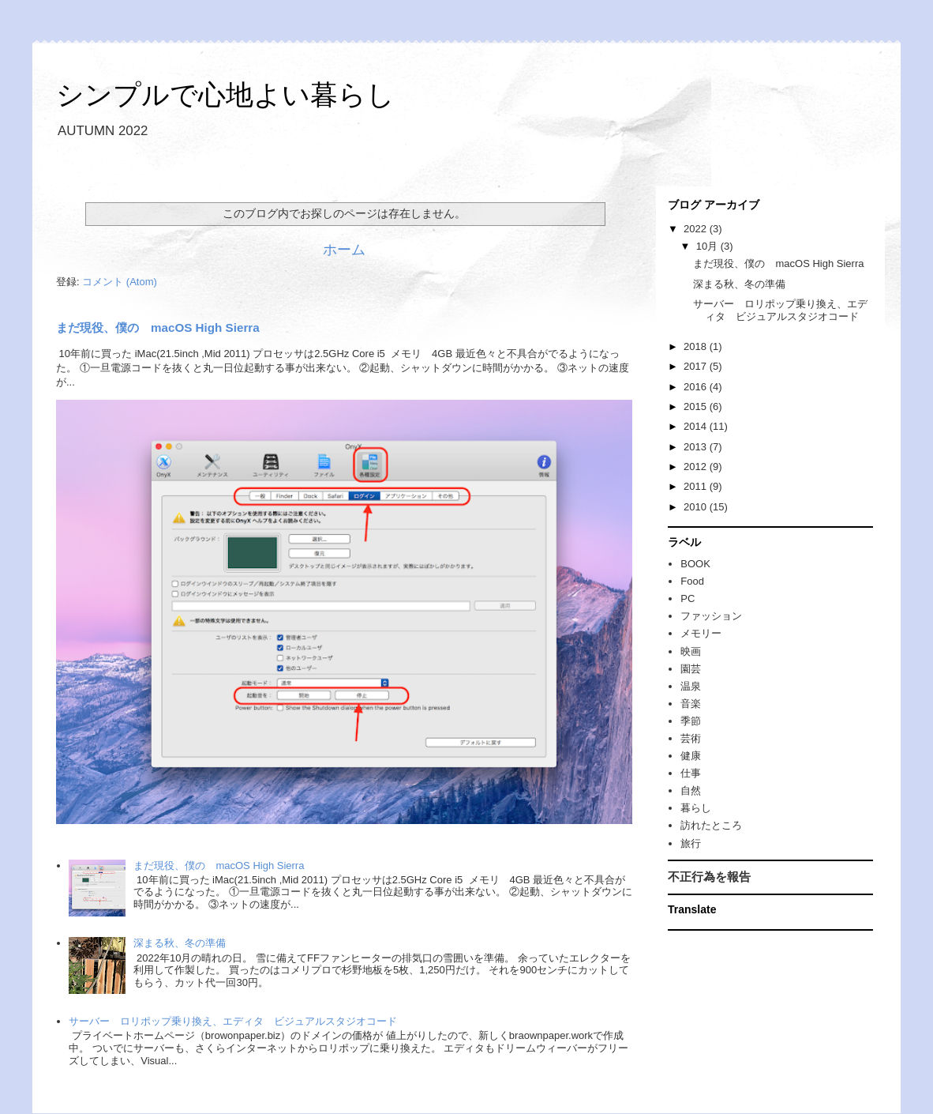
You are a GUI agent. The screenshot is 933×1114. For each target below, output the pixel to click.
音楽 (690, 703)
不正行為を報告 (709, 876)
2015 (697, 406)
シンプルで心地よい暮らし (225, 94)
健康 (690, 756)
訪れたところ (711, 825)
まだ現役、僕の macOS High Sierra (158, 327)
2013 (697, 447)
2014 (697, 426)
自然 (690, 790)
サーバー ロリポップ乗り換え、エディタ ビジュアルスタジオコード (233, 1021)
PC (687, 598)
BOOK (695, 564)
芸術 (690, 738)
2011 (697, 486)
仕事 (690, 773)
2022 (697, 229)
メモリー (700, 633)
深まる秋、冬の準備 (179, 943)
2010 (697, 507)
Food (692, 581)
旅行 (690, 843)
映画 (690, 651)
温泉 (690, 686)
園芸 (690, 669)
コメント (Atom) (119, 282)
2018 (697, 346)
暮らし (695, 808)
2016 (697, 387)
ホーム (344, 250)
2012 (697, 466)
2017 (697, 366)
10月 (708, 246)
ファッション (711, 616)
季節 (690, 721)
